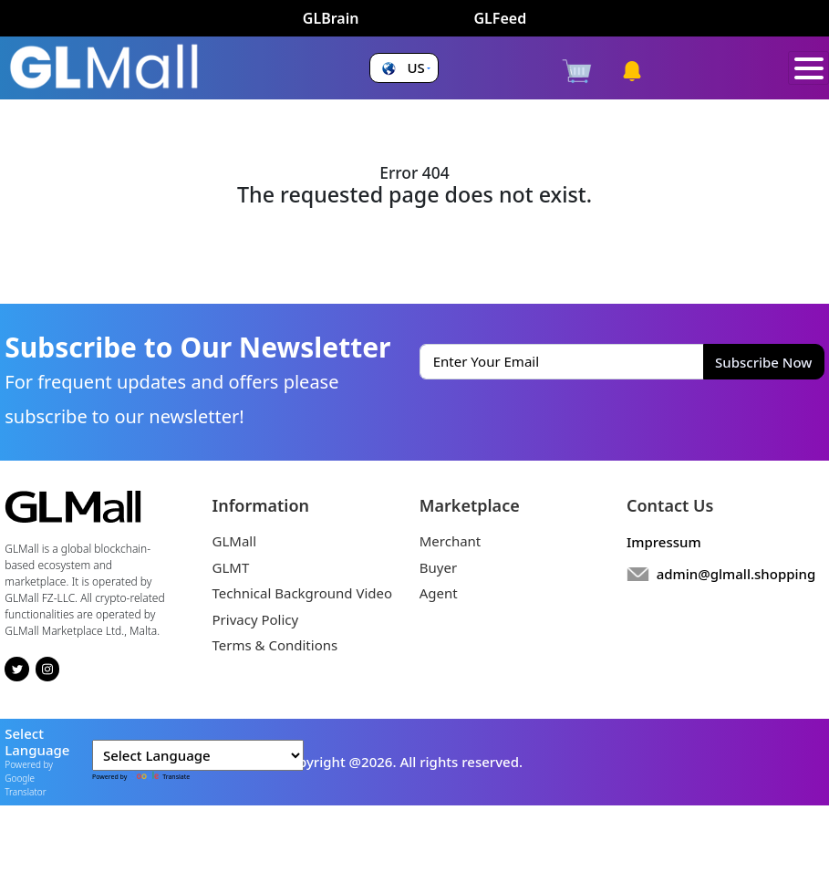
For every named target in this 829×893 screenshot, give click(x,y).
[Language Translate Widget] (198, 756)
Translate (159, 777)
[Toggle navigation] (808, 68)
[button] (404, 67)
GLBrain (331, 18)
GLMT (231, 567)
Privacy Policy (255, 619)
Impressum (664, 542)
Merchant (451, 541)
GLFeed (499, 18)
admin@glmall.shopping (736, 574)
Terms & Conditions (275, 645)
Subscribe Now (763, 362)
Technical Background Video (302, 593)
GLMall (234, 541)
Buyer (438, 567)
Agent (439, 593)
